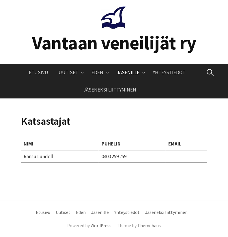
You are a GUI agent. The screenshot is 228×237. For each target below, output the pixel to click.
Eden (97, 72)
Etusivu (38, 72)
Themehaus (149, 225)
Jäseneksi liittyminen (109, 90)
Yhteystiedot (169, 72)
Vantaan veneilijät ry (114, 42)
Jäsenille (128, 72)
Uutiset (68, 72)
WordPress (101, 225)
